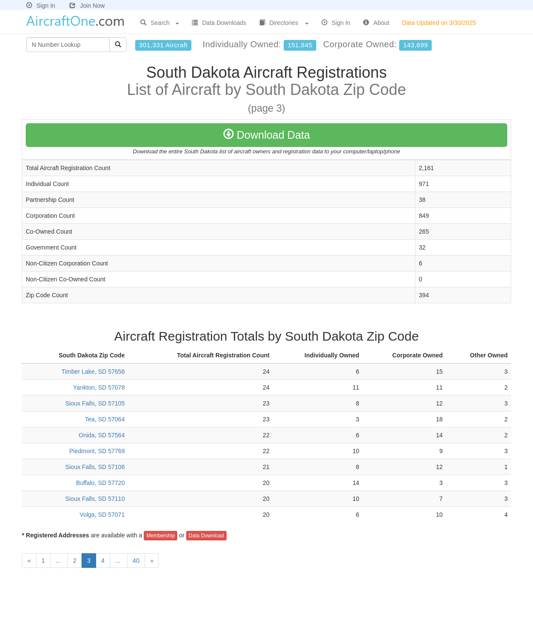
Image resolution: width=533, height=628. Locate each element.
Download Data (266, 135)
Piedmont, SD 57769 (96, 451)
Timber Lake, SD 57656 (92, 371)
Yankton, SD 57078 (98, 387)
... (59, 560)
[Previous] (29, 560)
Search (159, 22)
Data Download (206, 536)
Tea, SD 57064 (105, 419)
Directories (284, 22)
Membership (160, 536)
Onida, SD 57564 (101, 435)
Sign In (40, 5)
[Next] (152, 560)
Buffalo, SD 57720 (100, 482)
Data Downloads (219, 22)
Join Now (87, 5)
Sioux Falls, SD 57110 (95, 498)
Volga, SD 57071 (102, 514)
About (376, 22)
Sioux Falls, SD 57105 (95, 403)
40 (136, 560)
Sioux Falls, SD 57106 (95, 466)
